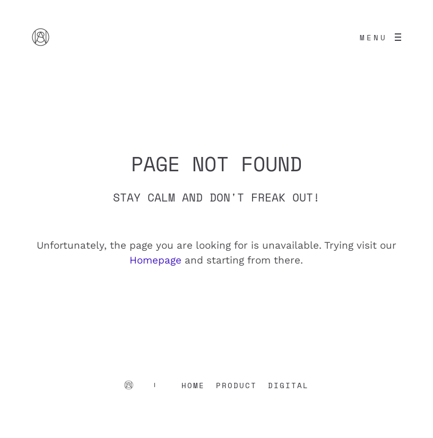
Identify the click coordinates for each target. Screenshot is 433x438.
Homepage (155, 260)
